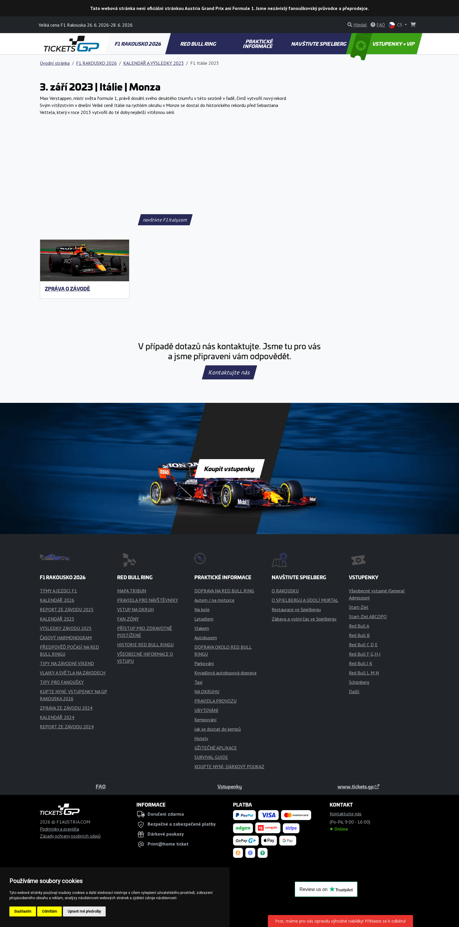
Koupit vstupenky (229, 468)
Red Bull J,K (360, 663)
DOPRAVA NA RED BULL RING (224, 591)
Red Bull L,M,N (364, 673)
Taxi (198, 682)
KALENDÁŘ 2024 (57, 717)
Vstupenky (229, 786)
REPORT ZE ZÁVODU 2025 (67, 609)
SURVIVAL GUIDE (211, 757)
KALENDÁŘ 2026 (57, 600)
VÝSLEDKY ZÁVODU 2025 (66, 628)
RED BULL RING (198, 43)
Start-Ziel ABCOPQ (368, 616)
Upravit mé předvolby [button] (84, 911)
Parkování (204, 663)
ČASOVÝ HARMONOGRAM (66, 637)
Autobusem (205, 637)
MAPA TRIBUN (131, 591)
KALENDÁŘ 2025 (57, 619)
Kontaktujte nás (229, 372)
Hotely (201, 738)
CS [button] (395, 25)
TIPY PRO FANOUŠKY (62, 682)
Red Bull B (359, 635)
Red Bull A (359, 626)
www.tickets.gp (358, 786)
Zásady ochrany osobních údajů (70, 836)
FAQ (101, 786)
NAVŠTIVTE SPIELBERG (319, 43)
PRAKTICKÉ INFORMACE (258, 44)
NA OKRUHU (206, 691)
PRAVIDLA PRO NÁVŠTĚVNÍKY (147, 600)
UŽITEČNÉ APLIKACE (215, 748)
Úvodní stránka (55, 63)
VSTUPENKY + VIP (383, 43)
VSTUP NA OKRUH (135, 609)
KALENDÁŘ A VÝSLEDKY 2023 (153, 63)
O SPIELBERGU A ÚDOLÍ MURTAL (305, 600)
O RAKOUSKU (285, 591)
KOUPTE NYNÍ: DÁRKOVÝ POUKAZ (229, 766)
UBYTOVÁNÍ (206, 710)
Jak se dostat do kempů (217, 729)
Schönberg (359, 682)
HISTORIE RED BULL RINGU (145, 644)
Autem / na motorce (214, 600)
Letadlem (203, 619)
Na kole (202, 609)
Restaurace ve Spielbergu (296, 609)
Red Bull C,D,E (363, 644)
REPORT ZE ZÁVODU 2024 (67, 727)
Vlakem (201, 628)
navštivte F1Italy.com (165, 220)
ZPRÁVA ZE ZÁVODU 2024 (66, 708)
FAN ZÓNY (128, 619)
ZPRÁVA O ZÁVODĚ (67, 288)
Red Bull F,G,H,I (365, 654)
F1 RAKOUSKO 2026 (138, 43)
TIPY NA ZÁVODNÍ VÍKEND (67, 663)
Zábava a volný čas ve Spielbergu (304, 619)
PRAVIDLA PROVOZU (215, 701)
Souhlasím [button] (22, 911)
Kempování (205, 719)
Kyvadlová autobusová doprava (225, 673)
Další (354, 691)
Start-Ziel (358, 607)
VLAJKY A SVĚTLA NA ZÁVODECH (72, 673)
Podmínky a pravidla (59, 829)
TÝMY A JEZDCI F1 (58, 591)
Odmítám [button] (49, 911)
